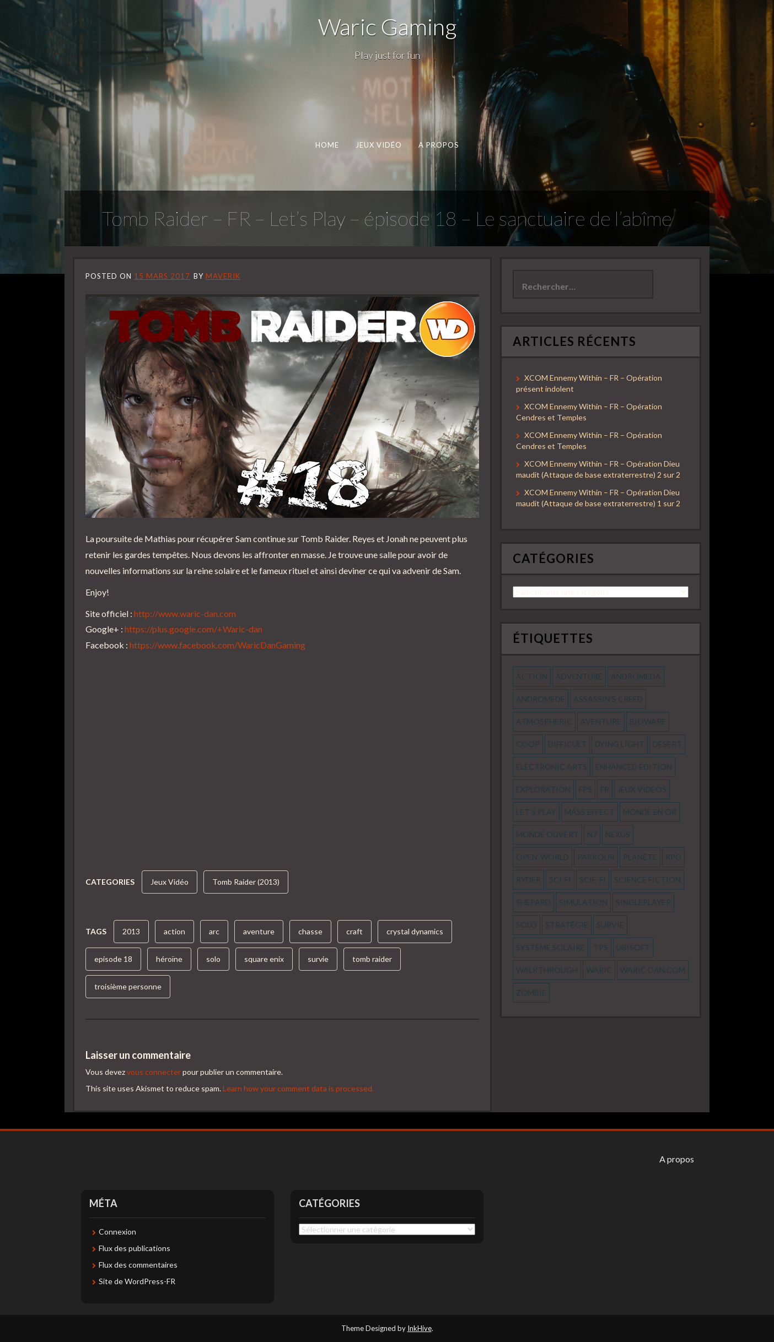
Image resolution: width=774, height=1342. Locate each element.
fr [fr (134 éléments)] (604, 789)
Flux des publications (134, 1248)
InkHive (419, 1328)
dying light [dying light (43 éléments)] (619, 744)
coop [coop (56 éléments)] (528, 744)
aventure (259, 931)
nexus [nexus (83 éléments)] (617, 834)
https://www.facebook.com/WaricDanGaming (217, 645)
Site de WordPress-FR (137, 1281)
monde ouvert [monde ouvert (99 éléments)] (547, 834)
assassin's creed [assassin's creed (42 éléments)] (608, 699)
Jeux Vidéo (379, 144)
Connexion (117, 1231)
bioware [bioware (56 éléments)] (648, 721)
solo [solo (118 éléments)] (526, 924)
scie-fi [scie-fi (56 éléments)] (592, 879)
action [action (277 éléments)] (531, 676)
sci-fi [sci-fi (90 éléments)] (560, 879)
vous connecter (154, 1071)
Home (327, 144)
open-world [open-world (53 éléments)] (542, 857)
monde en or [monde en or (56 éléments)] (649, 811)
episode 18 (113, 959)
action (174, 931)
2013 (131, 931)
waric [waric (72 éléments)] (599, 970)
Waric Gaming (387, 26)
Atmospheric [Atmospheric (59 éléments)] (544, 721)
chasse (310, 931)
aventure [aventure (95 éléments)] (600, 721)
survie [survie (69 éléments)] (610, 924)
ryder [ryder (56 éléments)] (528, 879)
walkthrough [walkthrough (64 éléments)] (547, 970)
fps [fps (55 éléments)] (585, 789)
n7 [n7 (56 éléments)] (592, 834)
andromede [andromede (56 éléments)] (540, 699)
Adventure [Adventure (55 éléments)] (579, 676)
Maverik (223, 276)
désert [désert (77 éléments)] (667, 744)
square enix (264, 959)
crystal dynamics (414, 931)
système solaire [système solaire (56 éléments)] (550, 947)
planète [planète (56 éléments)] (640, 857)
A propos (438, 144)
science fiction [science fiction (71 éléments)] (647, 879)
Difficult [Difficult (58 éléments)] (567, 744)
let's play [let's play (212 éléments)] (536, 811)
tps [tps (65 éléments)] (600, 947)
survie (318, 959)
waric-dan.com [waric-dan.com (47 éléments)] (652, 970)
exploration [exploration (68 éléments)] (543, 789)
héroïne (169, 959)
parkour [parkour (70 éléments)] (596, 857)
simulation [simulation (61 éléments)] (583, 902)
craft (354, 931)
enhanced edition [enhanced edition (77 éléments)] (633, 766)
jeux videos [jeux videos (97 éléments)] (641, 789)
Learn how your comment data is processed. (298, 1088)
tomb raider (372, 959)
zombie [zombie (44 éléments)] (531, 992)
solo (213, 959)
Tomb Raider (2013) (246, 881)
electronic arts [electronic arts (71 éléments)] (551, 766)
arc (214, 931)
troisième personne (128, 986)
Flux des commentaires (138, 1264)
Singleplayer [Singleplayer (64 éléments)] (643, 902)
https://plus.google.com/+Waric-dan (193, 629)
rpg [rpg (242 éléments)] (673, 857)
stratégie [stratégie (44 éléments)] (566, 924)
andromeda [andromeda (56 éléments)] (636, 676)
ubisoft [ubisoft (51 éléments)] (633, 947)
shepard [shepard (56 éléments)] (533, 902)
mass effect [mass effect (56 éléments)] (590, 811)
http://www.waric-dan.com (185, 613)
